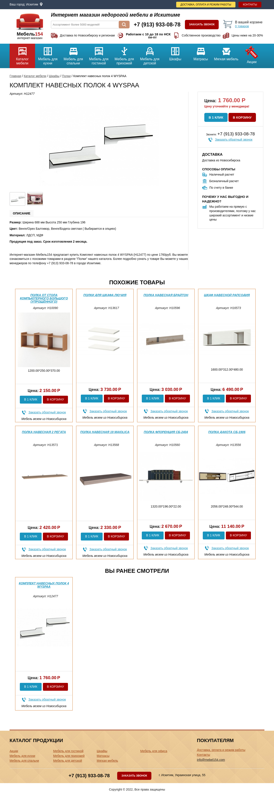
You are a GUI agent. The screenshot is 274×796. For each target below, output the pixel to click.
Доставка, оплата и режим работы (206, 4)
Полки (66, 76)
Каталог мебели (22, 54)
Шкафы (175, 52)
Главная (15, 76)
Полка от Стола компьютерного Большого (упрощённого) (44, 298)
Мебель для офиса (153, 751)
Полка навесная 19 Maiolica (105, 432)
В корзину (242, 117)
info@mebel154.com (211, 759)
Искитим (32, 4)
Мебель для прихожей (124, 54)
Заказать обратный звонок (233, 139)
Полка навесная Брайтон (166, 295)
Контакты (250, 4)
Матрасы (200, 52)
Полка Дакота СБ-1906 (226, 432)
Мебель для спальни (73, 54)
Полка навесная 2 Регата (44, 432)
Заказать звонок (202, 24)
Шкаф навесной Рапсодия (227, 295)
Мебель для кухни (48, 54)
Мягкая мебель (226, 52)
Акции (251, 54)
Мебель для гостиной (99, 54)
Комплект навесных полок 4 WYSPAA (44, 585)
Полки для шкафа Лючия (104, 295)
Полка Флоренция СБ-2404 (166, 432)
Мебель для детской (149, 54)
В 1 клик (216, 117)
